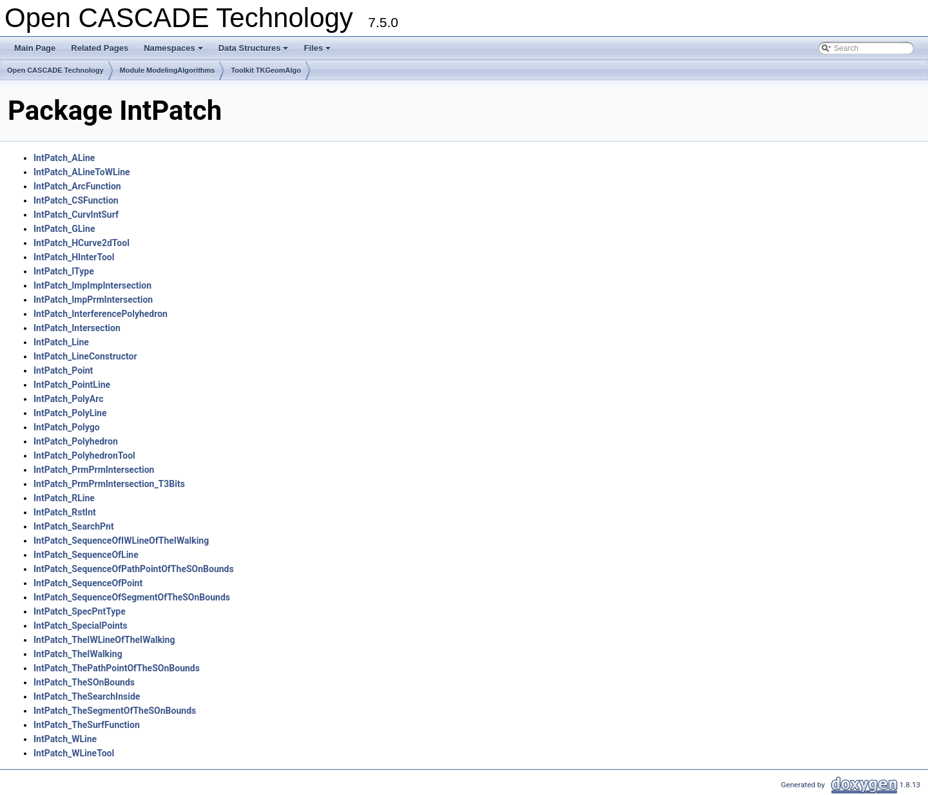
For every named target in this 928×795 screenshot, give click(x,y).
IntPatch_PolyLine (70, 413)
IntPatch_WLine (65, 739)
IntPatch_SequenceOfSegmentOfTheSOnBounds (132, 597)
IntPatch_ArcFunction (77, 186)
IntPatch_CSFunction (76, 200)
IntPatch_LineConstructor (85, 356)
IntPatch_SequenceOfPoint (88, 583)
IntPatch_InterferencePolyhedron (101, 314)
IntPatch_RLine (64, 498)
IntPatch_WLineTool (74, 753)
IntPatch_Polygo (67, 427)
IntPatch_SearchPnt (74, 526)
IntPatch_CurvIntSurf (76, 214)
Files (318, 51)
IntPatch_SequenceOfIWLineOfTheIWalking (121, 540)
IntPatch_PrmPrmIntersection (94, 470)
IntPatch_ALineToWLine (82, 172)
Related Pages (99, 48)
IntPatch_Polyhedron (76, 441)
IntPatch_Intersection (77, 328)
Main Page (34, 48)
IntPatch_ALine (64, 158)
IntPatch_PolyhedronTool (84, 455)
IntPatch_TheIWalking (78, 654)
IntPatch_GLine (64, 229)
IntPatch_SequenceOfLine (86, 555)
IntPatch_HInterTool (74, 257)
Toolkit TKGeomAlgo (266, 70)
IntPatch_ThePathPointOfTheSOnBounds (117, 668)
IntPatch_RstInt (65, 512)
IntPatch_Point (63, 370)
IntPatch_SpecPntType (80, 611)
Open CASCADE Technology (55, 70)
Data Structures (254, 51)
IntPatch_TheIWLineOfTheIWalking (104, 640)
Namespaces (174, 51)
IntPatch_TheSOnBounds (84, 682)
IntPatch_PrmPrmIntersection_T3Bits (109, 484)
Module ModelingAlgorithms (167, 70)
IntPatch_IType (64, 271)
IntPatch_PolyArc (69, 399)
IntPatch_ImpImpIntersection (92, 285)
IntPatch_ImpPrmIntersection (93, 299)
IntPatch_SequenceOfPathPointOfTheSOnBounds (134, 569)
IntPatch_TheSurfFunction (87, 725)
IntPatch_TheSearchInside (87, 696)
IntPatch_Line (61, 342)
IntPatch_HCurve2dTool (82, 243)
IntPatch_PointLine (72, 384)
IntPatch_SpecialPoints (81, 625)
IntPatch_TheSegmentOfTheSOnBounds (115, 710)
